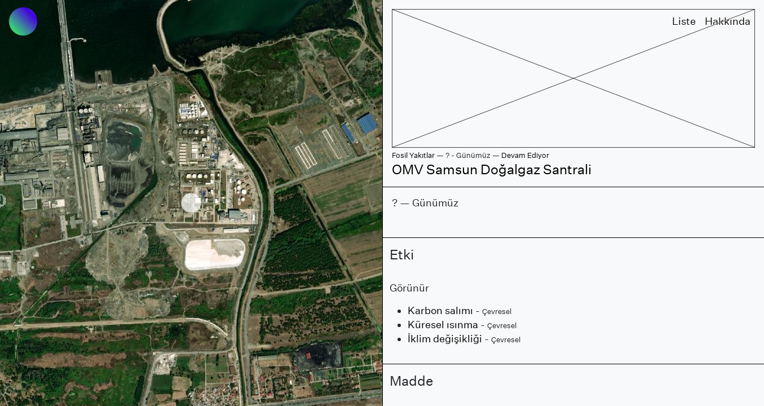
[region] (191, 203)
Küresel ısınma (443, 324)
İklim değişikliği (445, 339)
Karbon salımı (440, 310)
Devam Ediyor (525, 155)
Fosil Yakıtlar (413, 155)
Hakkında (727, 21)
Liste (684, 21)
